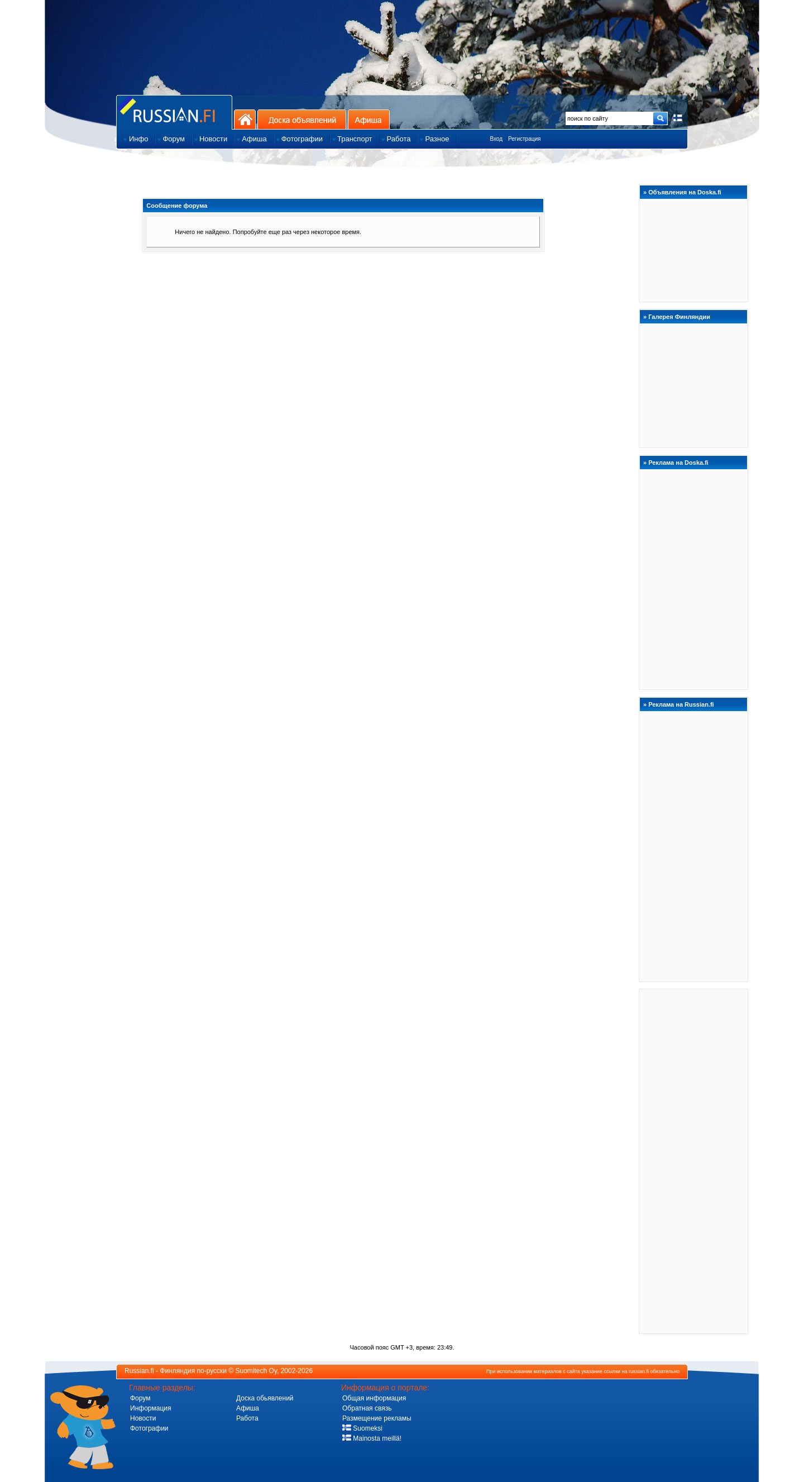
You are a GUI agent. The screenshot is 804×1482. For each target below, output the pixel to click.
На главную (245, 119)
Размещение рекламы (376, 1418)
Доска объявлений (301, 119)
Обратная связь (366, 1408)
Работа (247, 1418)
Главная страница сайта (174, 112)
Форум (140, 1398)
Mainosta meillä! (371, 1438)
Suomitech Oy (256, 1371)
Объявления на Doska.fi (684, 192)
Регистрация (524, 139)
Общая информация (374, 1398)
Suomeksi (362, 1428)
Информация (150, 1408)
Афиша (369, 119)
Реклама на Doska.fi (678, 462)
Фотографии (149, 1428)
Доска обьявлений (265, 1398)
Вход (496, 139)
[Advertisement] (693, 1160)
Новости (143, 1418)
